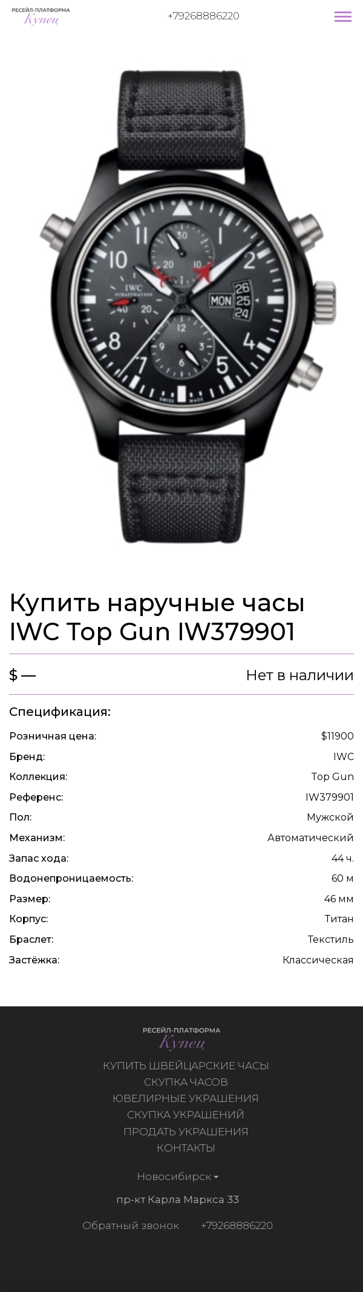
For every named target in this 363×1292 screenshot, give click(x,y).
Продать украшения (187, 1132)
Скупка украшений (187, 1115)
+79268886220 (204, 16)
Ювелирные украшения (187, 1098)
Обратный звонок (128, 1225)
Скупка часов (187, 1082)
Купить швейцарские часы (187, 1066)
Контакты (187, 1148)
